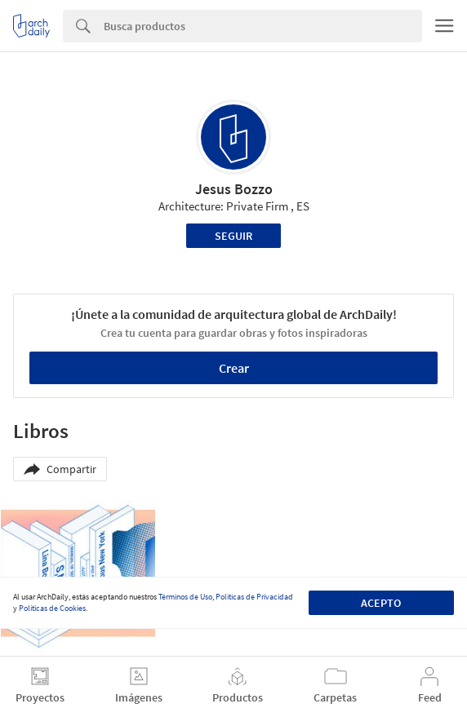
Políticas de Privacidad (254, 596)
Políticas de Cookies (52, 608)
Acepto (381, 602)
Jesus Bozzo (234, 188)
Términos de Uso (185, 596)
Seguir (233, 235)
